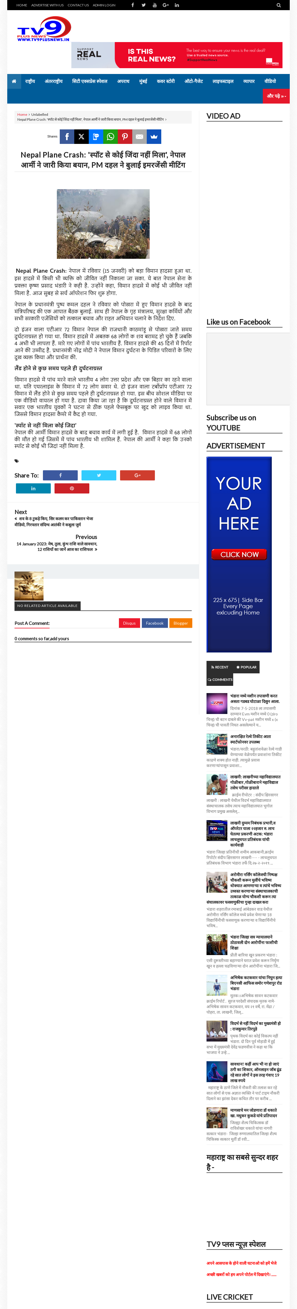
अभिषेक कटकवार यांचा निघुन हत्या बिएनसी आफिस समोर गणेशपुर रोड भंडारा (256, 971)
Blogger (181, 597)
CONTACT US (78, 5)
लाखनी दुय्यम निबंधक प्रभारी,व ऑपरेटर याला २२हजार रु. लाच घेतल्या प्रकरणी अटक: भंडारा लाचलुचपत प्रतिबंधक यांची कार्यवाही (253, 821)
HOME (22, 5)
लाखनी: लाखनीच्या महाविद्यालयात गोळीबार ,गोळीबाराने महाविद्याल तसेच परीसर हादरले (255, 770)
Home (22, 114)
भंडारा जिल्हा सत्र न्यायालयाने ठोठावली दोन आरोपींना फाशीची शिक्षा (254, 930)
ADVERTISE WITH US (47, 5)
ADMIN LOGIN (104, 5)
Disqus (129, 597)
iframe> (244, 217)
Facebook (155, 597)
